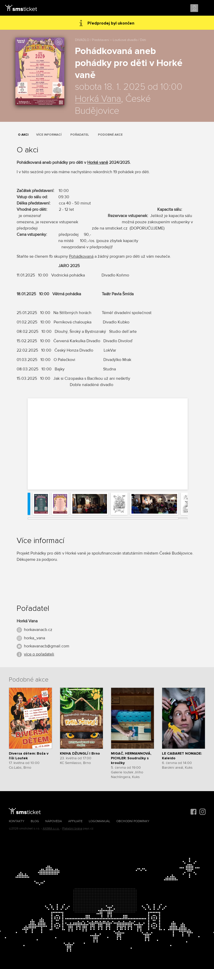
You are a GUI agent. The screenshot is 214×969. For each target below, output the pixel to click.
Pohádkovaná (81, 256)
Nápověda (53, 821)
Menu (205, 8)
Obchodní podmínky (132, 821)
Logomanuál (99, 821)
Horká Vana (98, 99)
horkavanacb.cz (38, 629)
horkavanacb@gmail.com (46, 646)
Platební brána (72, 828)
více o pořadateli (39, 654)
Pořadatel (79, 135)
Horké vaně (97, 162)
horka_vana (34, 638)
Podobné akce (110, 135)
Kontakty (16, 821)
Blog (35, 821)
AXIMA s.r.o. (51, 828)
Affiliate (75, 821)
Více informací (48, 135)
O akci (23, 135)
